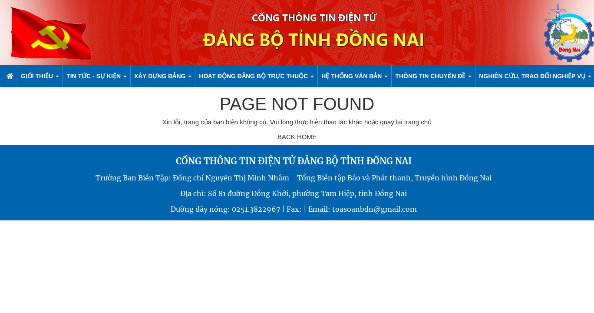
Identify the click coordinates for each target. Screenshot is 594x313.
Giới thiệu (40, 76)
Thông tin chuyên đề (433, 76)
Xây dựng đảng (162, 76)
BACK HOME (297, 136)
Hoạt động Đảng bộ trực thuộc (256, 76)
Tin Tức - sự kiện (96, 76)
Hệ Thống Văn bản (354, 76)
